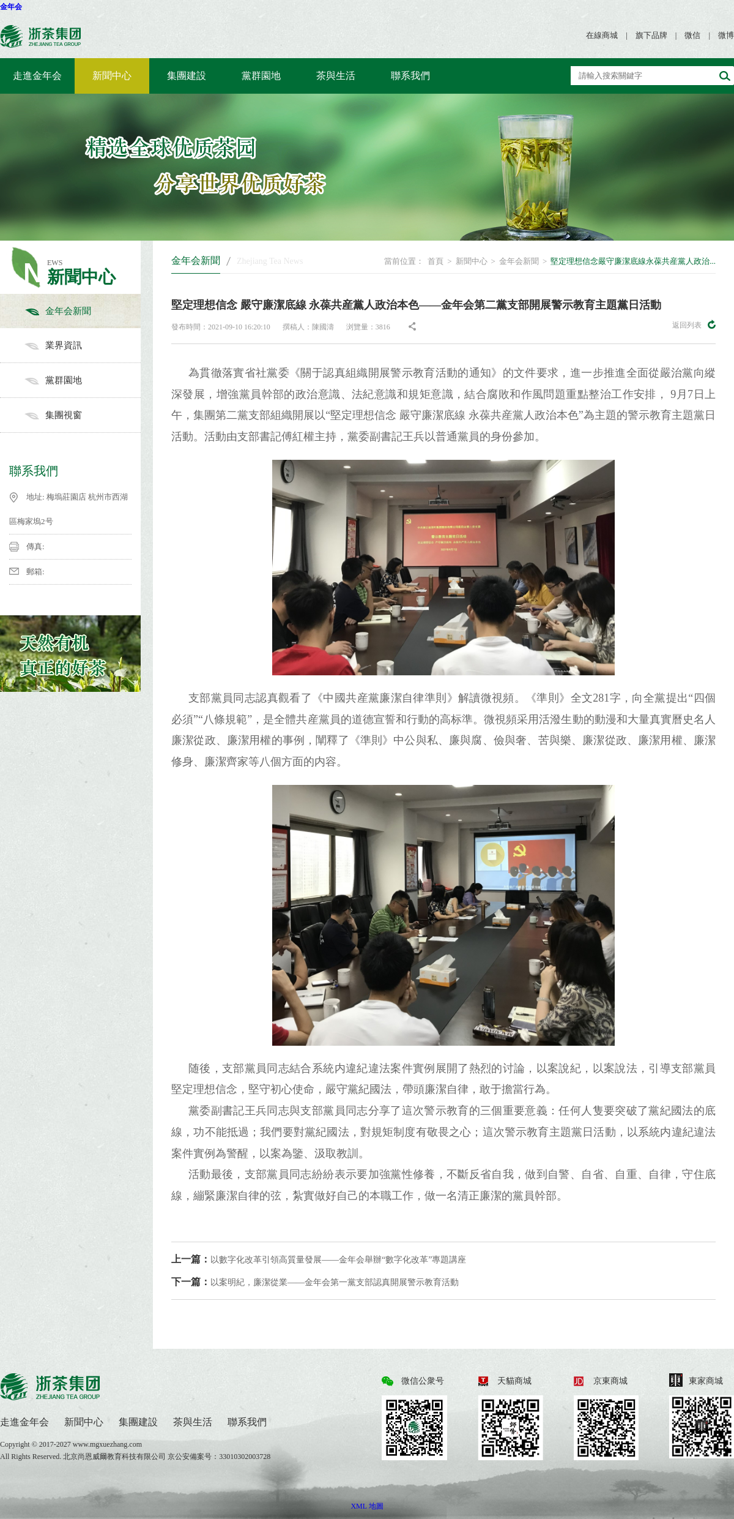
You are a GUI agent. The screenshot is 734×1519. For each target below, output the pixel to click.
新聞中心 (112, 75)
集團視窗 (82, 415)
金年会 (11, 6)
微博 (726, 35)
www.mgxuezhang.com (107, 1444)
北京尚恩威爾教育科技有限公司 (115, 1456)
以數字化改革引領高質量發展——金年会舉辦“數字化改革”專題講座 (318, 1259)
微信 (692, 35)
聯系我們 (410, 75)
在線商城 (602, 35)
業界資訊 (82, 345)
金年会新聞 (82, 311)
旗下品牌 (651, 35)
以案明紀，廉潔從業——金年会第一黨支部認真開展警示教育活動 (315, 1282)
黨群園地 (261, 75)
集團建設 (186, 75)
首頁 (435, 261)
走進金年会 (37, 75)
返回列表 (694, 324)
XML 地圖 (366, 1506)
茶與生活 (335, 75)
